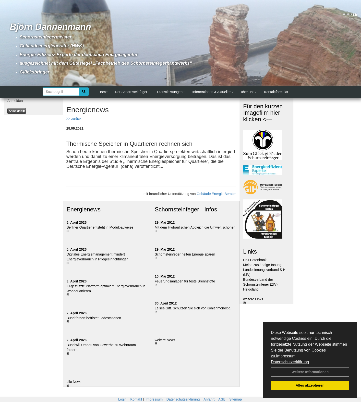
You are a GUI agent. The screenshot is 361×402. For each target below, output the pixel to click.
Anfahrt (209, 399)
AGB (222, 399)
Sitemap (235, 399)
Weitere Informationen (310, 372)
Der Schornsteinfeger (132, 92)
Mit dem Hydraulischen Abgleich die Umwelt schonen (195, 227)
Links (250, 251)
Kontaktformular (276, 92)
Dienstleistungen (171, 92)
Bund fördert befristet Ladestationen (94, 318)
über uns (249, 92)
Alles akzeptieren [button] (310, 385)
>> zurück (73, 119)
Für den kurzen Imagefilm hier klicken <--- (263, 112)
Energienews (84, 209)
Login (122, 399)
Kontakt (136, 399)
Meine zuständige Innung (262, 265)
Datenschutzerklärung (290, 362)
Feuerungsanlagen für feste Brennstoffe (185, 281)
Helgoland (251, 289)
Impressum (285, 356)
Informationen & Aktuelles (213, 92)
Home (103, 92)
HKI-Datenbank (255, 260)
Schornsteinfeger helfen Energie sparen (185, 254)
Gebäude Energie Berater (216, 194)
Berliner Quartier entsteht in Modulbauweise (100, 227)
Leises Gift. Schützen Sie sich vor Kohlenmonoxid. (193, 308)
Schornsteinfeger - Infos (186, 209)
